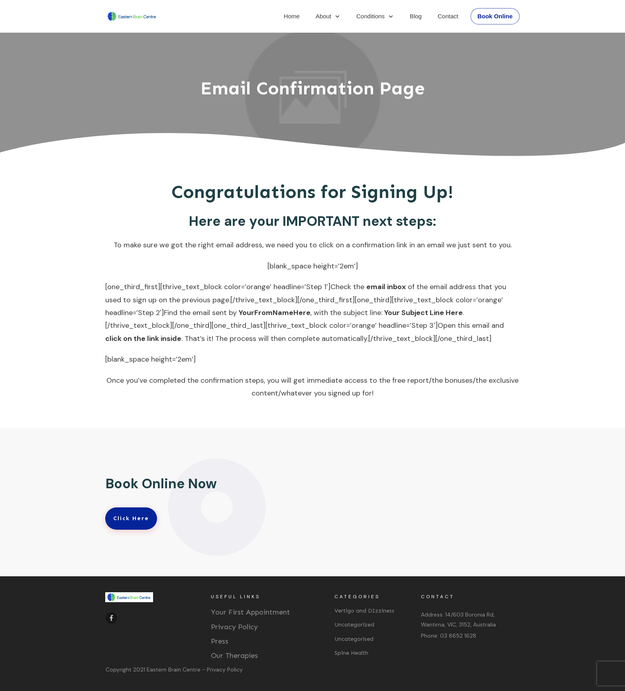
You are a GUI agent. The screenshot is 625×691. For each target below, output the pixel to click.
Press (219, 641)
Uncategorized (354, 624)
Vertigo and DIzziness (364, 610)
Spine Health (351, 653)
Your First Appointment (250, 612)
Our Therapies (234, 655)
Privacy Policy (234, 626)
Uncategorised (353, 639)
